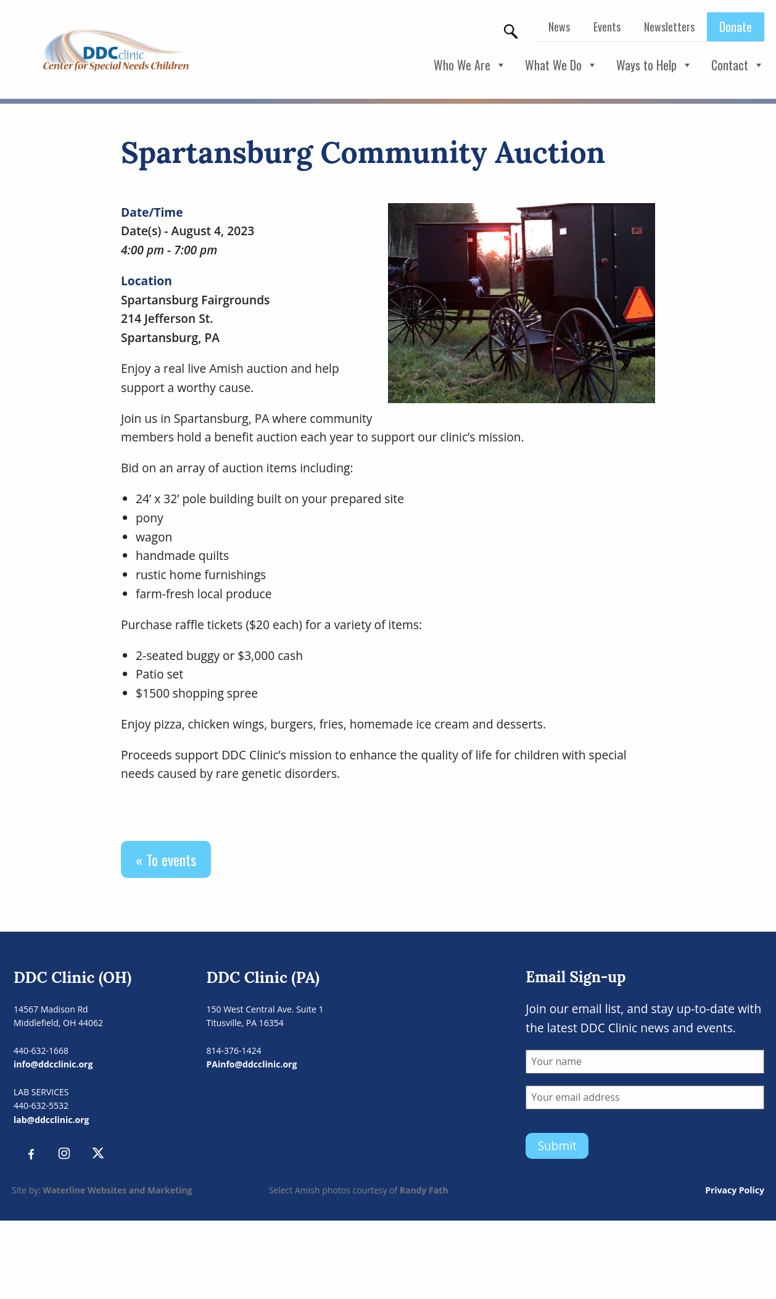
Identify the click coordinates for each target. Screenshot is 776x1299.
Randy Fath (424, 1190)
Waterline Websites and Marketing (117, 1190)
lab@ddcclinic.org (51, 1120)
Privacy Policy (734, 1190)
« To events (166, 859)
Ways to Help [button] (654, 65)
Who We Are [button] (470, 65)
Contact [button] (737, 65)
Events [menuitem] (607, 27)
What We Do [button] (561, 65)
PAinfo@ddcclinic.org (252, 1064)
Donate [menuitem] (735, 26)
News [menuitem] (559, 27)
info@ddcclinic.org (53, 1064)
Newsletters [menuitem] (669, 27)
